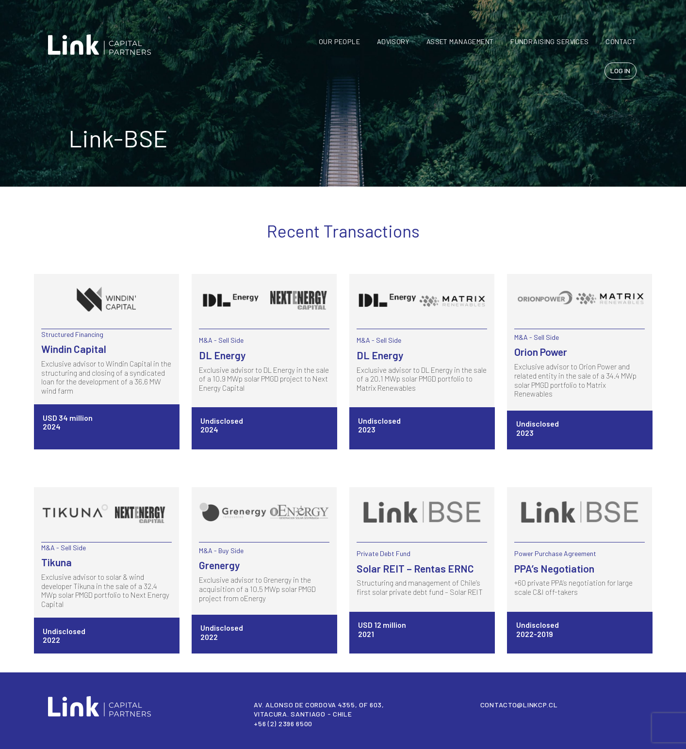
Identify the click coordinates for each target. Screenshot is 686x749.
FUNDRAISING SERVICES (549, 42)
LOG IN (620, 70)
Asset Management (460, 42)
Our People (339, 42)
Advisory (393, 42)
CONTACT (620, 42)
